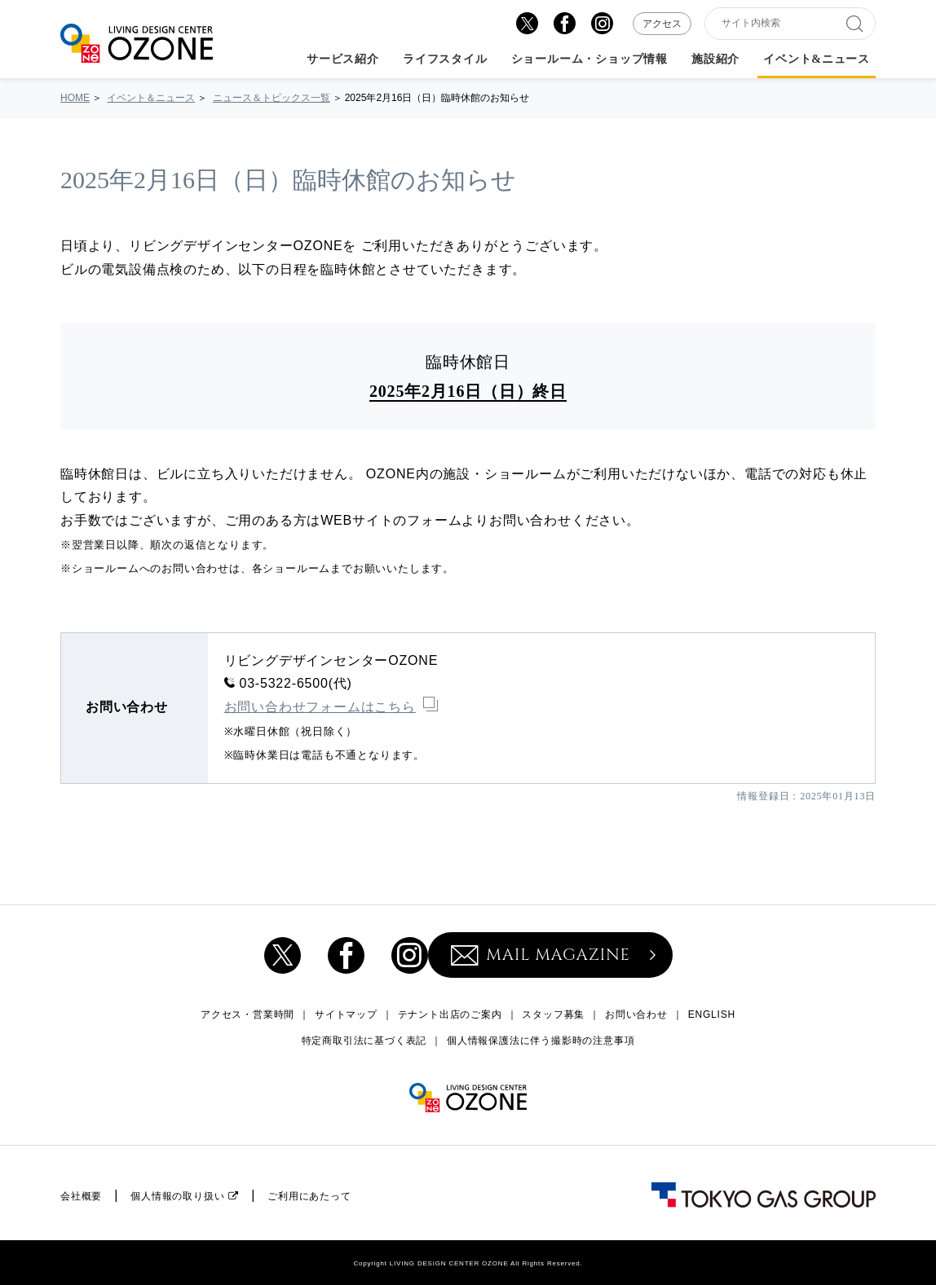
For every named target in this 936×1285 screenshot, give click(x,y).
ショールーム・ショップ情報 (589, 59)
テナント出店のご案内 (450, 1014)
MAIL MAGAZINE (540, 955)
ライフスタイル (445, 59)
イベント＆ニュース (151, 97)
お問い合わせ (636, 1014)
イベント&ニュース (816, 59)
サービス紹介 (343, 59)
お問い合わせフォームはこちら (320, 707)
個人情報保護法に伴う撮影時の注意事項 (540, 1040)
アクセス (662, 23)
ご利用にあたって (309, 1196)
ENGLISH (711, 1014)
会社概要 (81, 1196)
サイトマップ (346, 1014)
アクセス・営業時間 (247, 1014)
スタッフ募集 (553, 1014)
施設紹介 (715, 59)
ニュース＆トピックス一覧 (271, 97)
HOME (75, 97)
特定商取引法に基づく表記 (364, 1040)
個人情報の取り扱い (177, 1196)
